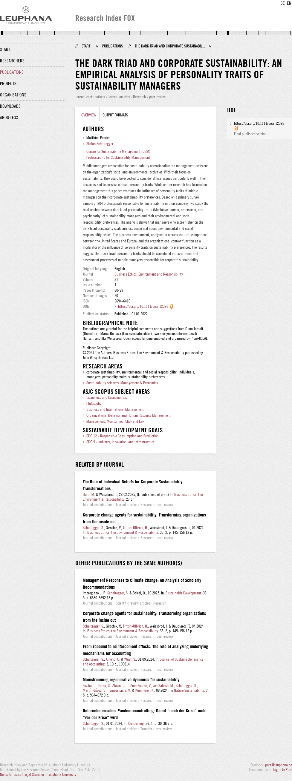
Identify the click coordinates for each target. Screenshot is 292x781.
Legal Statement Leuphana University (50, 774)
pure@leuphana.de (278, 764)
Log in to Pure (282, 769)
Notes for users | (12, 774)
